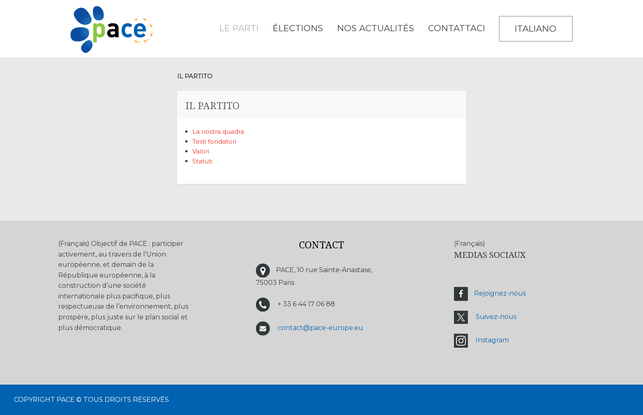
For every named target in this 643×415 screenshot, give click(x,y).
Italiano (535, 28)
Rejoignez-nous (500, 294)
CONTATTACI (456, 28)
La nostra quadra (218, 131)
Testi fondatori (214, 141)
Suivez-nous (496, 317)
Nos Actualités (375, 28)
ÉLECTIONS (298, 28)
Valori (201, 151)
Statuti (202, 161)
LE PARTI (239, 28)
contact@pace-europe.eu (320, 328)
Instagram (492, 340)
